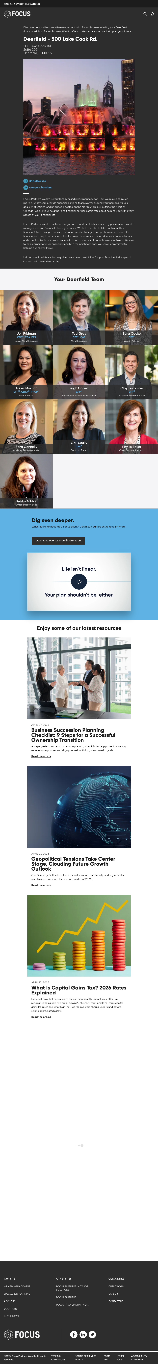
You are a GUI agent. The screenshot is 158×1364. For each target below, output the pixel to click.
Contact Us (115, 1301)
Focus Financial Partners (72, 1304)
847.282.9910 (37, 180)
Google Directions (40, 187)
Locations (10, 1308)
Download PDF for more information (58, 540)
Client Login (116, 1286)
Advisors (9, 1301)
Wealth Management (17, 1286)
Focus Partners (66, 1297)
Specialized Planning (17, 1293)
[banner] (22, 13)
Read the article (41, 756)
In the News (11, 1316)
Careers (113, 1293)
